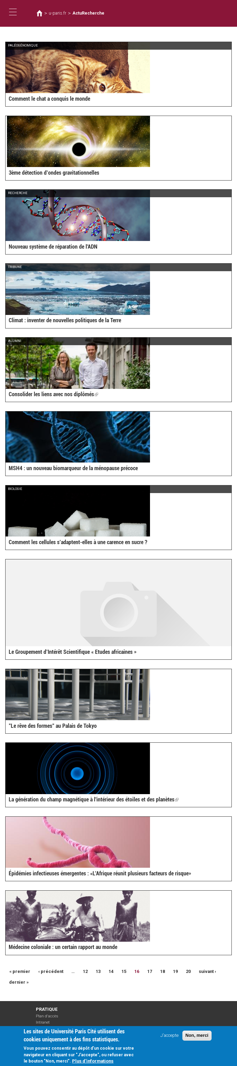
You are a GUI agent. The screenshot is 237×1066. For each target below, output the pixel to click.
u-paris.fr (57, 13)
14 (111, 971)
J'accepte (169, 1037)
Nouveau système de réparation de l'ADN (53, 246)
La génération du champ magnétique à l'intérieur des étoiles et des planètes (94, 799)
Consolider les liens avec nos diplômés (53, 394)
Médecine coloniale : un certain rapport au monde (63, 947)
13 (98, 971)
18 (162, 971)
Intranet (43, 1022)
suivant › (207, 971)
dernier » (19, 982)
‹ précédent (50, 971)
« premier (19, 971)
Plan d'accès (47, 1016)
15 (123, 971)
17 (149, 971)
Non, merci (196, 1037)
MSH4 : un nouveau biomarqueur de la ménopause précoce (73, 468)
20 (188, 971)
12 (85, 971)
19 (175, 971)
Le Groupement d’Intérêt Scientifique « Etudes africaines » (72, 652)
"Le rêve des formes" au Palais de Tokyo (53, 726)
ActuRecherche (88, 13)
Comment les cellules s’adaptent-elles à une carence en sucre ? (78, 542)
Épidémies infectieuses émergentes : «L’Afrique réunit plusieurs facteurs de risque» (100, 873)
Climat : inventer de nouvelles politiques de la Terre (65, 320)
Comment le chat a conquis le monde (49, 98)
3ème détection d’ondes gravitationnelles (54, 172)
